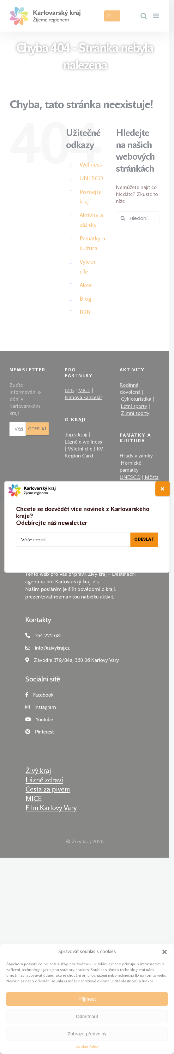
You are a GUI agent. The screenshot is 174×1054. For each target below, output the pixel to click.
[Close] (162, 488)
